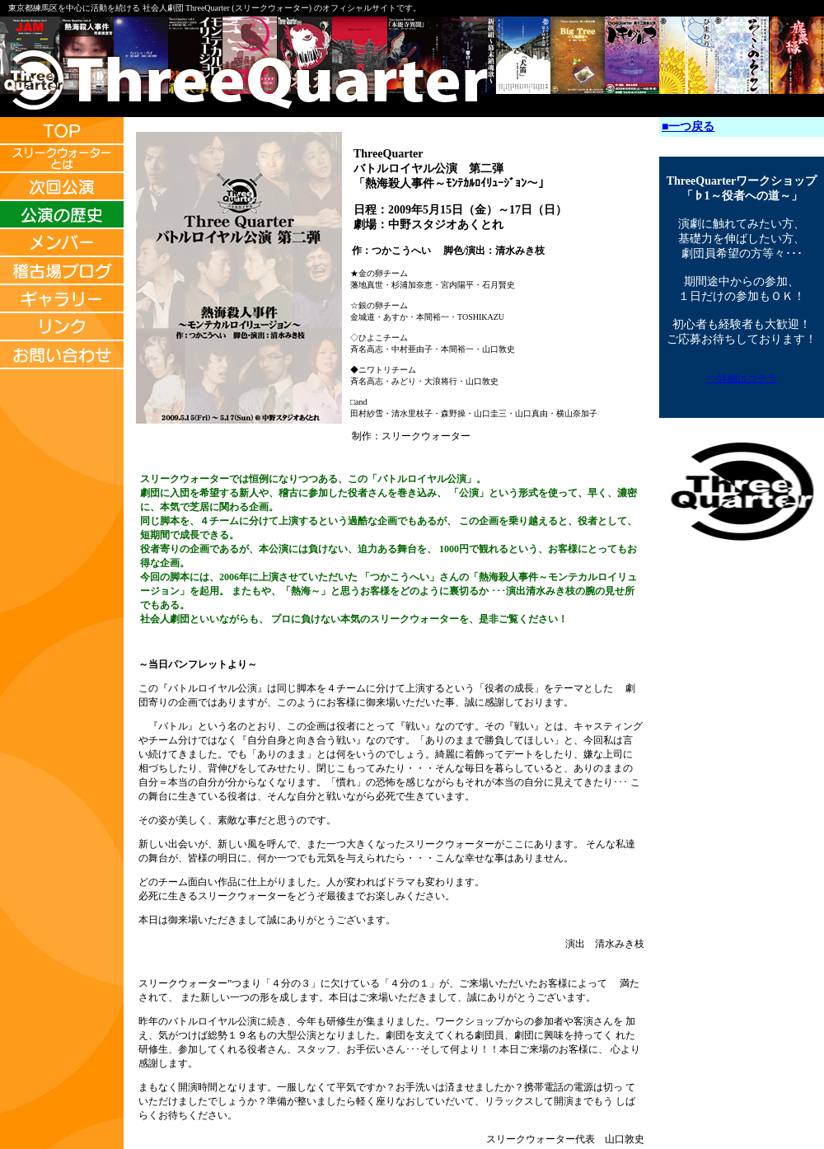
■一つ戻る (688, 126)
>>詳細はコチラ (741, 378)
